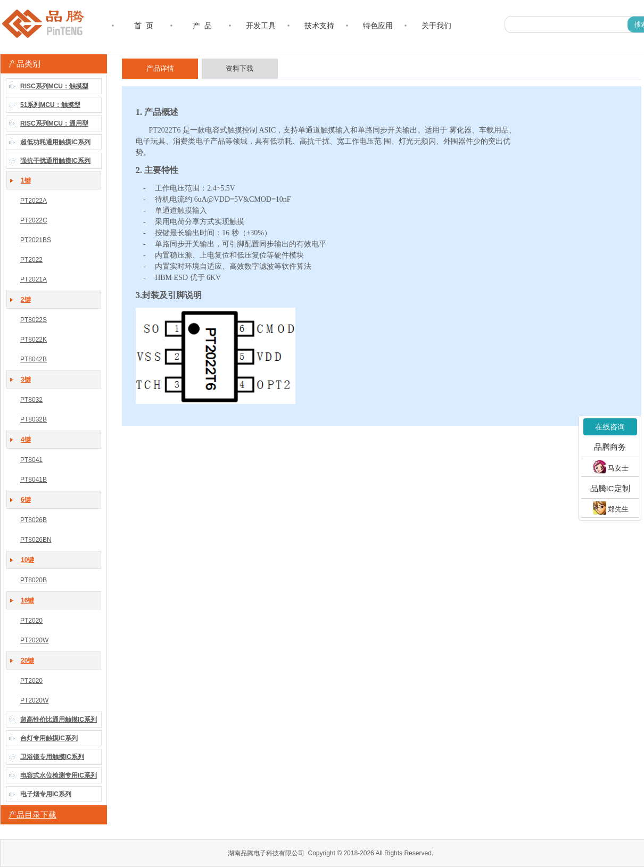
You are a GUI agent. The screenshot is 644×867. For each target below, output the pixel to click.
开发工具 (261, 25)
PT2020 (31, 620)
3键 (26, 379)
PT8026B (33, 520)
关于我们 (436, 25)
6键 (26, 499)
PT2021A (33, 279)
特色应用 (378, 25)
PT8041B (33, 479)
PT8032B (33, 419)
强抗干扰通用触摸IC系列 (55, 160)
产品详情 (160, 68)
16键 (27, 600)
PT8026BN (36, 539)
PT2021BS (35, 240)
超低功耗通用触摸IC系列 (55, 142)
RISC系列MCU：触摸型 (54, 86)
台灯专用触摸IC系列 (49, 738)
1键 (26, 180)
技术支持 (319, 25)
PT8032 (31, 399)
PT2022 (31, 259)
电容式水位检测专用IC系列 (58, 775)
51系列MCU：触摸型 (50, 105)
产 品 (202, 25)
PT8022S (33, 320)
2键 (26, 299)
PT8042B (33, 359)
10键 (27, 560)
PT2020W (34, 640)
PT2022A (33, 200)
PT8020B (33, 580)
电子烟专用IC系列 (45, 794)
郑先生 (611, 507)
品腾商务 (610, 446)
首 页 (143, 25)
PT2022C (33, 220)
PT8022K (33, 339)
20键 (27, 660)
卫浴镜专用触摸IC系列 (52, 757)
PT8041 (31, 460)
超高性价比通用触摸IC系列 (58, 719)
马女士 (611, 467)
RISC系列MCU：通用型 (54, 123)
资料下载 (239, 68)
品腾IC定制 (610, 487)
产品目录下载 (32, 814)
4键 (26, 439)
